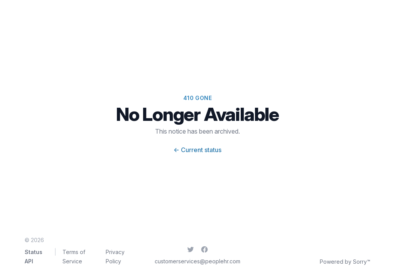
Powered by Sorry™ (345, 261)
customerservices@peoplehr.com (197, 261)
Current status (197, 150)
